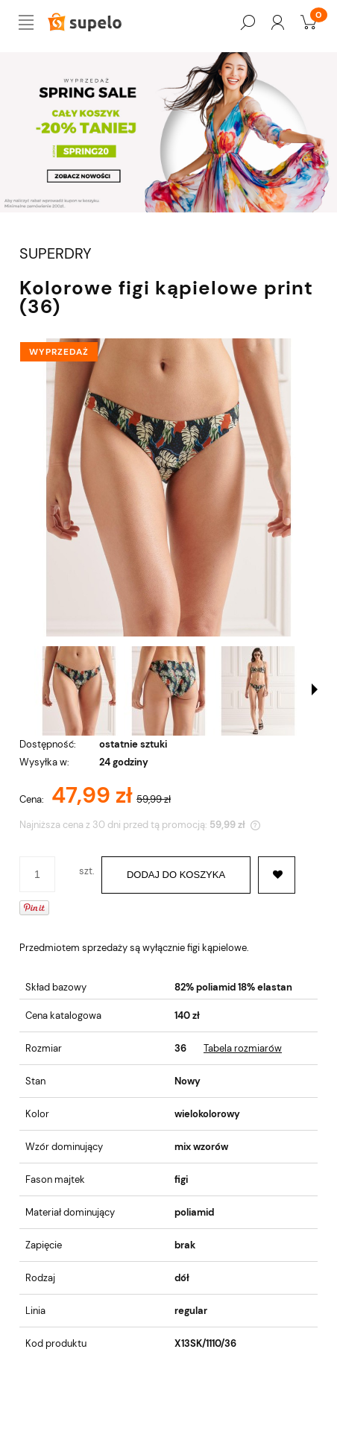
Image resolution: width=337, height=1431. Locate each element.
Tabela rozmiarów (243, 1048)
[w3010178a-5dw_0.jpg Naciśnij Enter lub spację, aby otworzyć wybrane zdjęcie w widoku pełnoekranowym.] (168, 487)
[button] (315, 689)
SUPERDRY (55, 253)
